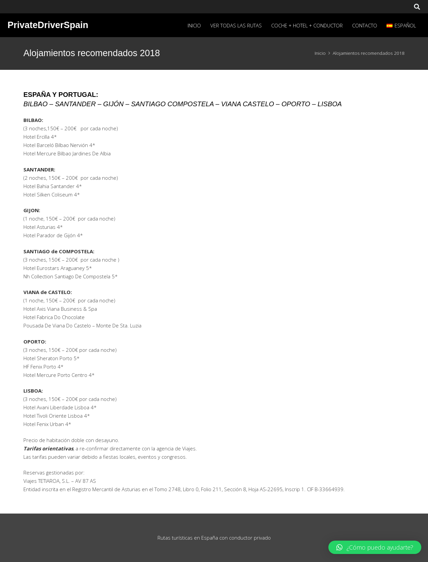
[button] (374, 547)
